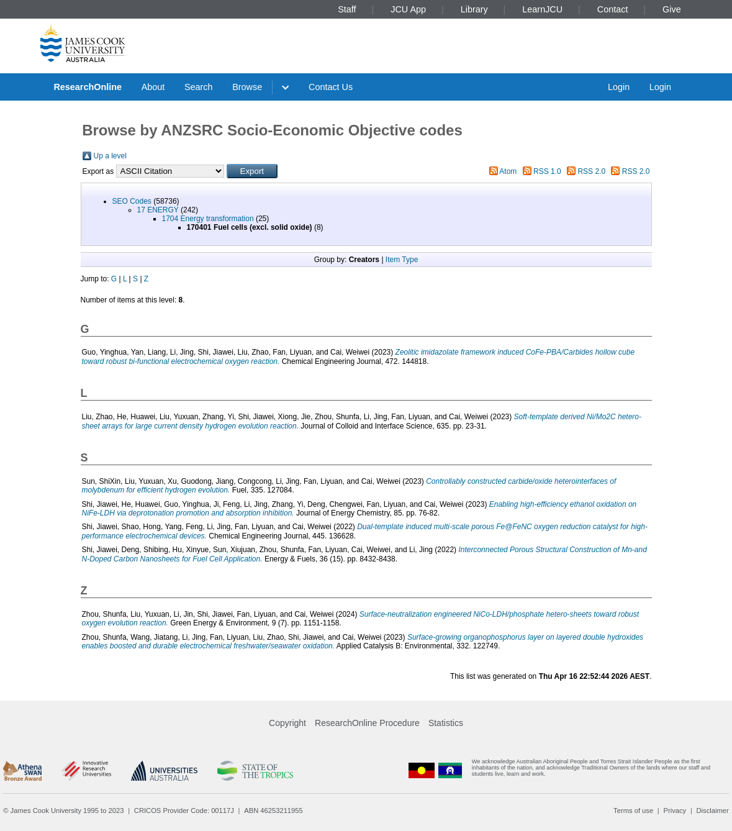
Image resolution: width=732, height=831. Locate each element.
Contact (612, 9)
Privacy (674, 810)
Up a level (110, 156)
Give (671, 9)
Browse (247, 87)
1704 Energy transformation (208, 218)
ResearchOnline (87, 87)
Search (198, 87)
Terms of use (633, 810)
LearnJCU (542, 9)
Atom (508, 171)
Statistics (445, 723)
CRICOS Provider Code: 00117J (184, 810)
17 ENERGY (158, 210)
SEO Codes (131, 201)
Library (474, 9)
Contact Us (331, 87)
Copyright (287, 723)
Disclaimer (713, 810)
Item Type (402, 259)
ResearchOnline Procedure (367, 723)
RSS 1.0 (547, 171)
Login (619, 87)
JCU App (408, 9)
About (153, 87)
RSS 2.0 (591, 171)
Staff (347, 9)
